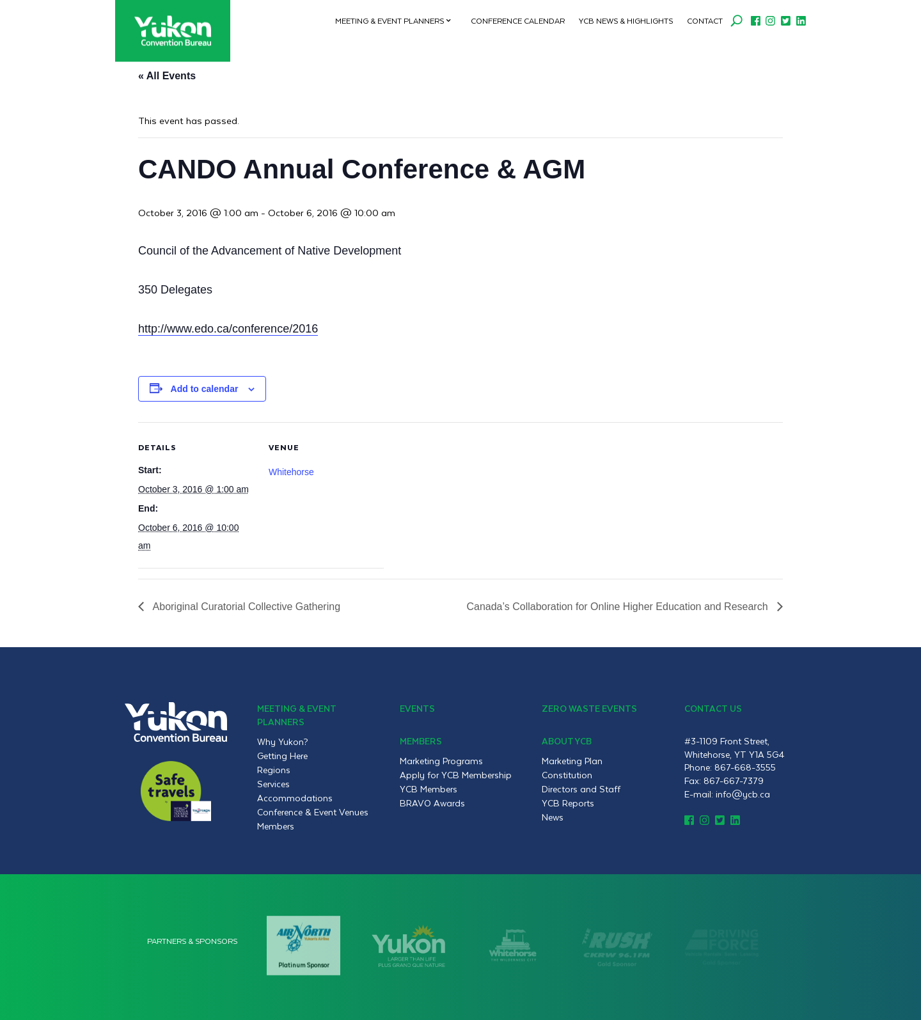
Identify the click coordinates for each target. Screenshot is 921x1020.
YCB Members (428, 789)
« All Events (167, 75)
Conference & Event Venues (312, 812)
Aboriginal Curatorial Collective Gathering (245, 606)
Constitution (567, 775)
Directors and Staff (581, 789)
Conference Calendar (518, 20)
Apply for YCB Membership (456, 775)
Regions (273, 769)
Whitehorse (291, 472)
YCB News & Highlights (626, 20)
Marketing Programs (441, 761)
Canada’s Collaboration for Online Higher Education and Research (618, 606)
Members (275, 826)
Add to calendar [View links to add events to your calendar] (205, 389)
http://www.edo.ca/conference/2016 (228, 328)
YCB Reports (568, 803)
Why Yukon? (282, 741)
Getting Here (282, 755)
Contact (705, 20)
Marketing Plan (572, 761)
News (552, 817)
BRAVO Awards (432, 803)
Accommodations (295, 798)
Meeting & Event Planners (389, 20)
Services (273, 784)
